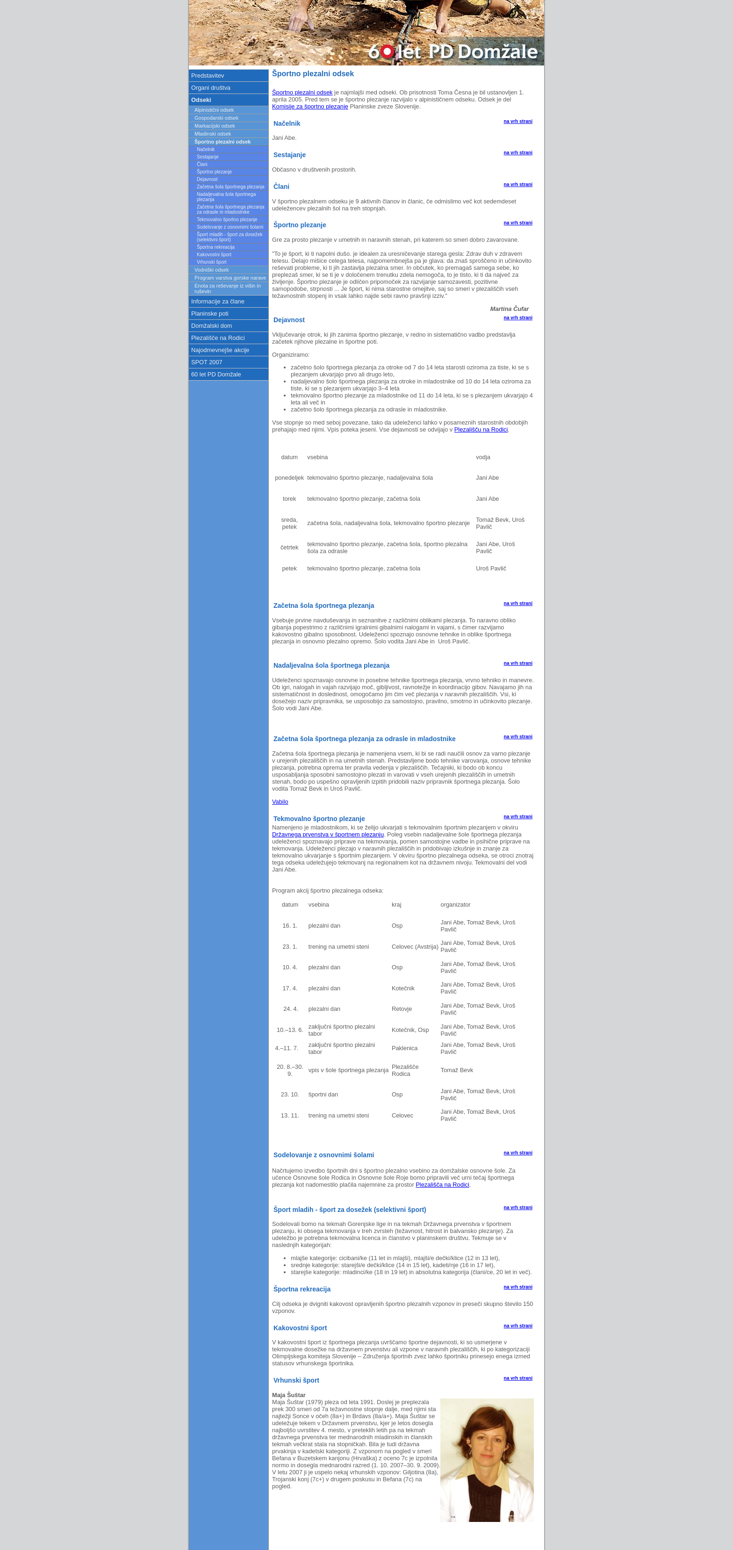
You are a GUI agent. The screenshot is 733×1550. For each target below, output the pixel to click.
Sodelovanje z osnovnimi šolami (230, 227)
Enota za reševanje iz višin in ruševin (227, 288)
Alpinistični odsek (214, 110)
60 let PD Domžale (216, 374)
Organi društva (210, 87)
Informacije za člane (217, 301)
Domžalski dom (211, 325)
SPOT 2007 (207, 362)
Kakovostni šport (214, 254)
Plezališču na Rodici (481, 429)
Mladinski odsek (212, 134)
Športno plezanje (214, 171)
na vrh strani (518, 121)
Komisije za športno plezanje (310, 106)
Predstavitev (207, 75)
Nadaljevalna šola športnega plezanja (226, 197)
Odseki (201, 99)
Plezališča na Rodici (442, 1184)
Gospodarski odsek (216, 118)
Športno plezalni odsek (302, 92)
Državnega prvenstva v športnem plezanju (328, 834)
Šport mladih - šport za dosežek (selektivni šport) (230, 237)
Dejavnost (207, 179)
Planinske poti (210, 313)
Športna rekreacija (216, 247)
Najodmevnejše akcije (220, 349)
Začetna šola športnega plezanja (231, 186)
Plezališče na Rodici (218, 337)
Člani (202, 164)
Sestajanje (208, 156)
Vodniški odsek (211, 270)
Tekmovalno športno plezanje (227, 219)
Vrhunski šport (212, 262)
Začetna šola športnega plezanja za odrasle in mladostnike (231, 209)
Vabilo (280, 801)
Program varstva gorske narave (230, 278)
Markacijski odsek (214, 126)
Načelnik (206, 149)
